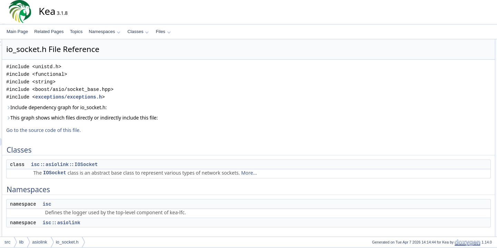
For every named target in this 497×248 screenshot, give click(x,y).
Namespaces (104, 31)
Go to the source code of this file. (105, 130)
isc (109, 204)
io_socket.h (67, 242)
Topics (76, 31)
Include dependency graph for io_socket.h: (118, 107)
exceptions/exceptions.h (130, 97)
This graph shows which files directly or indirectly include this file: (144, 117)
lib (21, 242)
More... (311, 172)
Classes (138, 31)
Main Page (17, 31)
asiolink (39, 242)
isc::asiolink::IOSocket (126, 164)
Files (163, 31)
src (7, 242)
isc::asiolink (123, 222)
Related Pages (49, 31)
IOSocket (116, 172)
